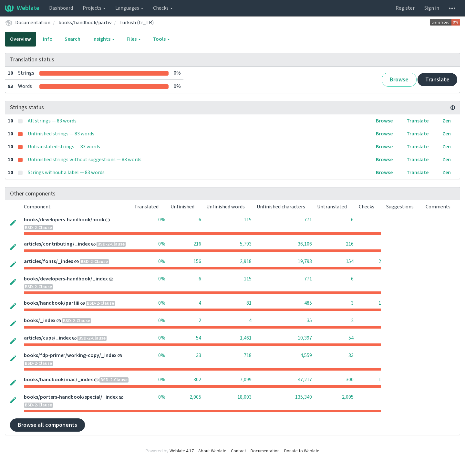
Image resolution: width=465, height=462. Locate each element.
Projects (94, 8)
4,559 (306, 355)
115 (248, 219)
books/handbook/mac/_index (58, 379)
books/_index (40, 320)
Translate (437, 80)
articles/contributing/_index (57, 243)
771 (308, 219)
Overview (20, 39)
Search (72, 39)
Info (48, 39)
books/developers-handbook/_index (66, 278)
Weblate (22, 8)
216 (197, 243)
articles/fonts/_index (48, 261)
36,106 (305, 243)
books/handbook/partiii (51, 303)
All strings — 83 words (52, 120)
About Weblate (212, 451)
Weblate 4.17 (182, 451)
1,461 (246, 337)
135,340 (303, 397)
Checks (163, 8)
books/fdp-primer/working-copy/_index (70, 355)
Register (405, 8)
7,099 (246, 379)
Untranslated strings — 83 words (64, 146)
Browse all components (47, 425)
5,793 (246, 243)
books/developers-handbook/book (64, 219)
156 (197, 261)
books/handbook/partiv (84, 22)
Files (134, 39)
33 (198, 355)
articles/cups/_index (47, 337)
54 (198, 337)
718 (248, 355)
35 (309, 320)
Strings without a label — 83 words (66, 172)
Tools (161, 39)
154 (350, 261)
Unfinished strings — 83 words (61, 133)
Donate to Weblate (301, 451)
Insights (103, 39)
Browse (399, 80)
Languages (129, 8)
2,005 (195, 397)
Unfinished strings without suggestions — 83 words (84, 159)
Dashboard (61, 8)
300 (350, 379)
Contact (238, 451)
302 (197, 379)
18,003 (244, 397)
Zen (446, 120)
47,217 (305, 379)
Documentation (32, 22)
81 (249, 303)
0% (161, 219)
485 (308, 303)
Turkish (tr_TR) (136, 22)
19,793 (305, 261)
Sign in (431, 8)
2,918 (246, 261)
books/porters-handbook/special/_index (71, 397)
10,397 (305, 337)
